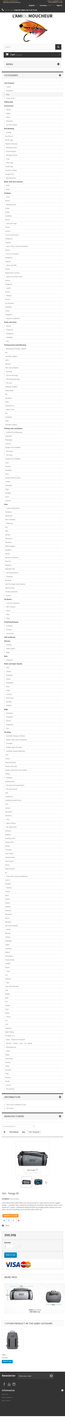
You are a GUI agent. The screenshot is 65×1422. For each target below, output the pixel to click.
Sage (7, 489)
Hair (7, 983)
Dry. (6, 527)
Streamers (8, 516)
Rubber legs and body (14, 747)
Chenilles (9, 743)
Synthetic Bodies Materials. (15, 751)
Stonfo (7, 1081)
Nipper (8, 113)
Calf (6, 990)
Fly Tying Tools (11, 827)
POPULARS (8, 102)
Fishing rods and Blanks (13, 428)
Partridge (8, 941)
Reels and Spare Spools (13, 664)
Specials (5, 1394)
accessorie (10, 633)
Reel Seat (9, 163)
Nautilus (9, 702)
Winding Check (11, 148)
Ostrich (7, 903)
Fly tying (7, 732)
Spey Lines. (10, 409)
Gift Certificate (9, 637)
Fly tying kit (10, 1089)
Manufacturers (14, 1116)
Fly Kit (8, 1085)
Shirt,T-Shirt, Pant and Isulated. (17, 246)
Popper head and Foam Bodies (16, 770)
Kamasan (8, 948)
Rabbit (7, 994)
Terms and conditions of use (16, 1104)
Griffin (7, 1066)
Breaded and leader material (16, 349)
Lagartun (8, 1028)
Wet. (6, 531)
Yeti (7, 341)
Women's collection (13, 318)
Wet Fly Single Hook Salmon (15, 584)
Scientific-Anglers (11, 356)
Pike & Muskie (10, 519)
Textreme (8, 816)
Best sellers (6, 1401)
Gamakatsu (9, 956)
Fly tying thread (11, 789)
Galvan (8, 671)
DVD (8, 185)
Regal (7, 1055)
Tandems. (8, 542)
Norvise (7, 1077)
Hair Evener (9, 861)
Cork (8, 159)
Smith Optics (10, 649)
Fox (6, 1002)
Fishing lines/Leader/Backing (15, 345)
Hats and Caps (11, 223)
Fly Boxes (8, 599)
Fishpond (9, 330)
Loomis (7, 231)
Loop (7, 463)
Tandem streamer (11, 592)
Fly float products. (12, 573)
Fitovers (9, 645)
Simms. (7, 250)
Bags (6, 709)
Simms (7, 201)
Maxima (8, 364)
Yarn (7, 819)
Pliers (8, 117)
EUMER (8, 884)
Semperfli (8, 812)
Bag (7, 94)
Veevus (7, 808)
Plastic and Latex (11, 766)
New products (7, 1397)
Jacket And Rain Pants (14, 277)
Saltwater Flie (10, 569)
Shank (7, 967)
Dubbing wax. (10, 781)
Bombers (8, 565)
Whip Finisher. (10, 869)
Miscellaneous (11, 178)
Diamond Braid (10, 762)
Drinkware (9, 91)
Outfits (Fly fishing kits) (14, 432)
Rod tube (9, 451)
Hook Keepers (11, 151)
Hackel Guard (10, 857)
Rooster (8, 907)
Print (7, 1225)
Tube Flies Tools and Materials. (17, 876)
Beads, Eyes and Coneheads (16, 740)
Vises (8, 1051)
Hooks (8, 929)
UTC (6, 755)
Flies (6, 504)
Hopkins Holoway (11, 144)
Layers (8, 288)
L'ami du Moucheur (13, 508)
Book (8, 189)
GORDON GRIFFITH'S (13, 800)
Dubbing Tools (10, 838)
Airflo (7, 360)
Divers (7, 865)
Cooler (8, 87)
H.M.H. (7, 880)
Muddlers (8, 550)
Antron (7, 759)
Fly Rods (9, 455)
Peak (7, 1074)
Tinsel (8, 1017)
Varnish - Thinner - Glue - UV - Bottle (19, 1043)
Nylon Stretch (11, 823)
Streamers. (9, 538)
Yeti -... (4, 1354)
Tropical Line (9, 406)
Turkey (7, 891)
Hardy (8, 679)
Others (8, 110)
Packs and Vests (10, 322)
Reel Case (10, 698)
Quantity (7, 1242)
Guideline (8, 216)
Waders (9, 296)
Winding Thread (11, 155)
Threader (8, 850)
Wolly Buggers (10, 546)
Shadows (9, 576)
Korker (7, 212)
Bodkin (7, 846)
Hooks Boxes (10, 960)
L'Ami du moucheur (12, 254)
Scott (7, 497)
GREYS (9, 705)
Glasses (7, 641)
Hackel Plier (9, 842)
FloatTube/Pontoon (11, 622)
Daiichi (7, 952)
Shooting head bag (13, 379)
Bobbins (8, 835)
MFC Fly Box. (11, 607)
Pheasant (8, 914)
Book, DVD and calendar (13, 182)
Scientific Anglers (11, 425)
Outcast (9, 630)
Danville (8, 979)
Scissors (8, 831)
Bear (6, 998)
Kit (6, 872)
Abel (7, 668)
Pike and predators (11, 368)
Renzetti (8, 1070)
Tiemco (7, 937)
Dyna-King (9, 1058)
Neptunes (9, 523)
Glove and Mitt (11, 265)
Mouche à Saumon (11, 557)
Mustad (7, 933)
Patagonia (8, 239)
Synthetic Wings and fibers (15, 736)
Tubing (7, 774)
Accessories (9, 106)
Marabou (8, 922)
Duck (7, 895)
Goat (7, 1009)
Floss (8, 971)
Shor (8, 614)
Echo (7, 474)
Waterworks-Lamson (12, 273)
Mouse (7, 554)
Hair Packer (9, 853)
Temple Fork (9, 174)
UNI (6, 793)
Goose (7, 899)
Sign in (59, 5)
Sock (8, 197)
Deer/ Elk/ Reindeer (12, 986)
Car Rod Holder (11, 125)
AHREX (8, 964)
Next (46, 1182)
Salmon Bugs (10, 588)
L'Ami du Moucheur (12, 235)
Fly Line (9, 383)
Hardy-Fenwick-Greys (12, 478)
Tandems (8, 512)
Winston (8, 466)
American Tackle (11, 170)
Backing (9, 371)
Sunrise (7, 1062)
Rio (6, 352)
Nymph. (8, 535)
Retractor (9, 121)
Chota (7, 208)
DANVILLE (9, 797)
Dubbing (9, 778)
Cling (8, 618)
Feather (9, 888)
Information (12, 1097)
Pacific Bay (9, 140)
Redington (8, 440)
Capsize (8, 242)
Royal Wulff (9, 390)
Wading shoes (11, 204)
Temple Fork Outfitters (13, 447)
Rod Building (9, 129)
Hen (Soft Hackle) (11, 926)
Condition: (6, 1199)
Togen (7, 945)
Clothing (7, 193)
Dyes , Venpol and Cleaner (15, 1039)
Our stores (10, 1108)
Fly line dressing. (12, 375)
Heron (7, 918)
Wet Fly (7, 561)
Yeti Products (9, 83)
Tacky (8, 611)
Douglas (8, 493)
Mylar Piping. (9, 1032)
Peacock (8, 910)
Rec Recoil (9, 136)
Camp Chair (10, 98)
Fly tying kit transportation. (15, 785)
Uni (6, 975)
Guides (8, 132)
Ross (8, 686)
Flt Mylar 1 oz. (10, 1036)
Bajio (8, 652)
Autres (8, 595)
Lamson (8, 444)
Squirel (7, 1005)
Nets (6, 656)
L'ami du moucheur (13, 603)
